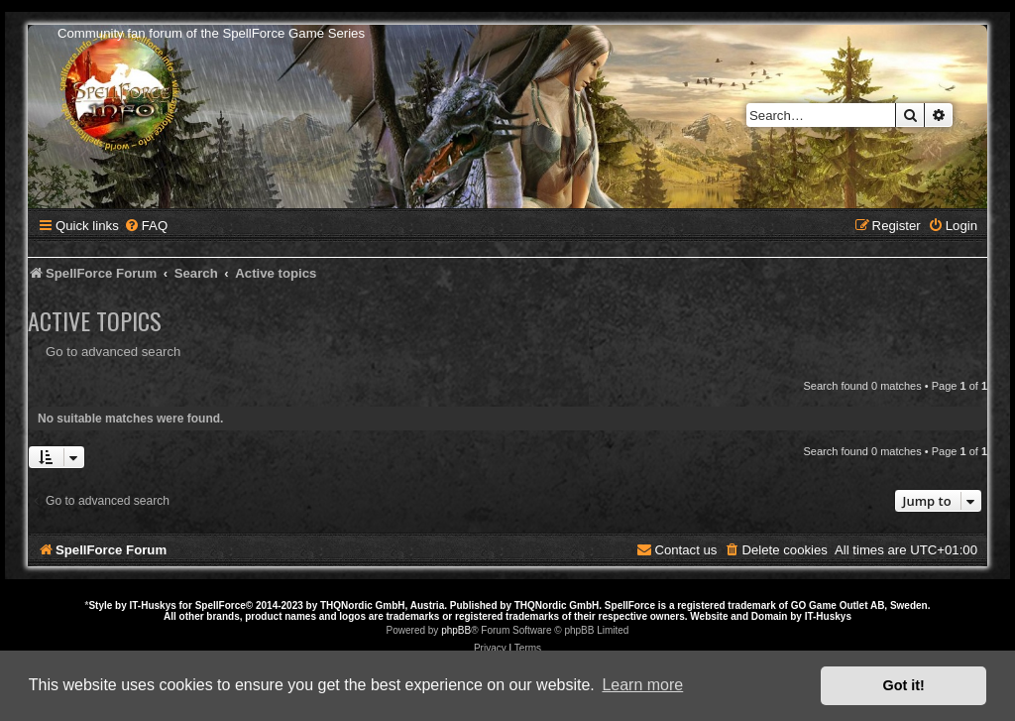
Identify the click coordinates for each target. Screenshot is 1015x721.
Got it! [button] (904, 685)
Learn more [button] (642, 684)
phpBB (456, 630)
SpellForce (220, 605)
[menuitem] (146, 225)
